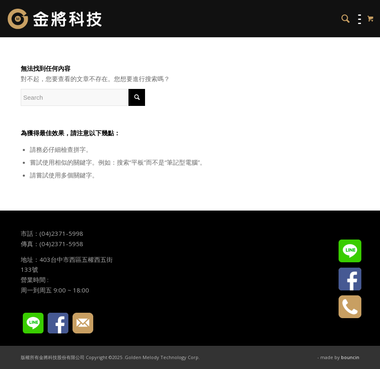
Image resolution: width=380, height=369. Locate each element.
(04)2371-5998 (61, 233)
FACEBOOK (58, 323)
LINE (33, 323)
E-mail (83, 323)
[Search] (341, 18)
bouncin (350, 357)
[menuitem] (341, 18)
